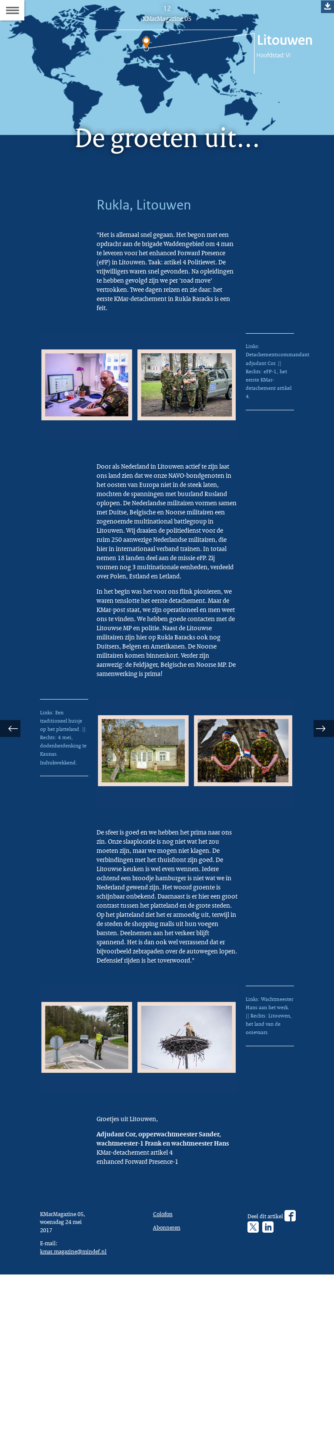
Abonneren (168, 1387)
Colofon (165, 1372)
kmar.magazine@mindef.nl (77, 1414)
